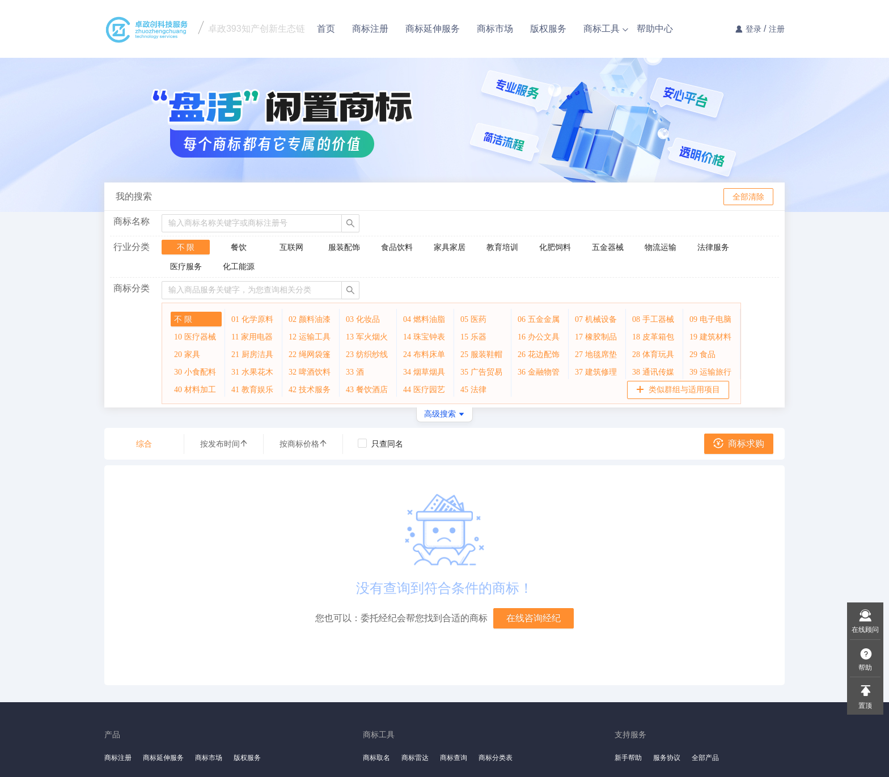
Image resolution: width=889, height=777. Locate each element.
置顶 (865, 706)
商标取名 (376, 758)
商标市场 (495, 28)
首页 (326, 28)
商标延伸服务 (432, 28)
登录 (753, 28)
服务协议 (666, 758)
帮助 (865, 668)
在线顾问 (865, 630)
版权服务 (548, 28)
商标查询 (453, 758)
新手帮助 (628, 758)
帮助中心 (655, 28)
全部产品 (705, 758)
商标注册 (370, 28)
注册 (777, 28)
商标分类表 (496, 758)
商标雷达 (415, 758)
